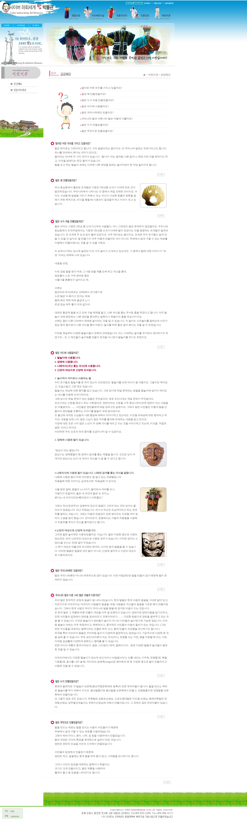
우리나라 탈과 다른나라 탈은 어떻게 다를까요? (107, 118)
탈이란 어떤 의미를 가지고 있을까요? (102, 87)
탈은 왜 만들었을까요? (94, 94)
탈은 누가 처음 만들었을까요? (98, 100)
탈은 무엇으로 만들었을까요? (97, 131)
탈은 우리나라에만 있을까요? (97, 112)
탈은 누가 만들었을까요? (95, 124)
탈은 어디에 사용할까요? (95, 106)
